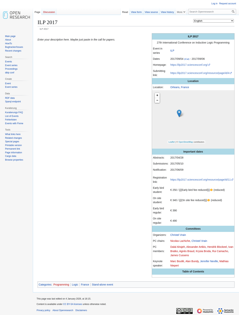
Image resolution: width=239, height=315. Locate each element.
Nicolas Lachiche (180, 240)
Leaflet (172, 142)
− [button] (157, 100)
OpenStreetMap (186, 142)
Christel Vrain (178, 234)
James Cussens (179, 255)
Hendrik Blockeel (217, 246)
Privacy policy (43, 310)
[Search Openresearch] (212, 11)
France (185, 87)
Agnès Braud (186, 251)
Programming (61, 284)
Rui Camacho (220, 251)
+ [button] (157, 95)
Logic (75, 284)
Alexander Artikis (196, 246)
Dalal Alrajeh (177, 246)
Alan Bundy (192, 261)
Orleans (174, 87)
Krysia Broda (203, 251)
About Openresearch (62, 310)
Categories (45, 284)
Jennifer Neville (209, 261)
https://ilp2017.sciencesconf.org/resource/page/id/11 (200, 179)
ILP (172, 50)
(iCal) (186, 59)
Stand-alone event (102, 284)
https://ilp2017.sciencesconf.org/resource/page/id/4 (199, 73)
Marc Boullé (177, 261)
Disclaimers (81, 310)
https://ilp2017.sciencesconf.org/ (189, 64)
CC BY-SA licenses (72, 304)
